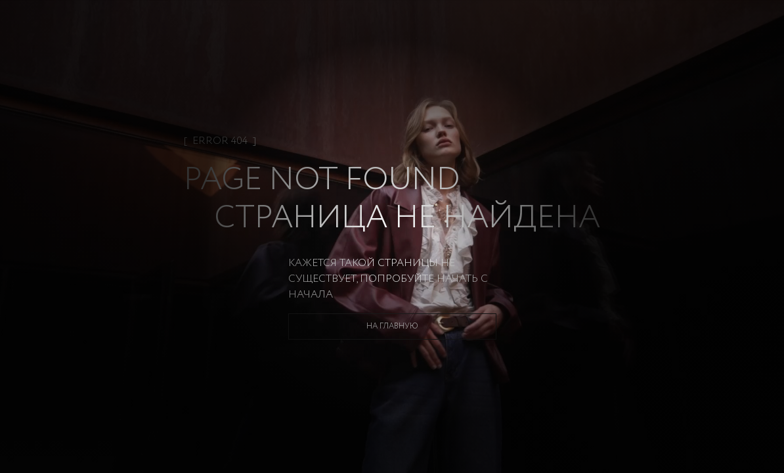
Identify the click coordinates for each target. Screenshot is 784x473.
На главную (392, 326)
